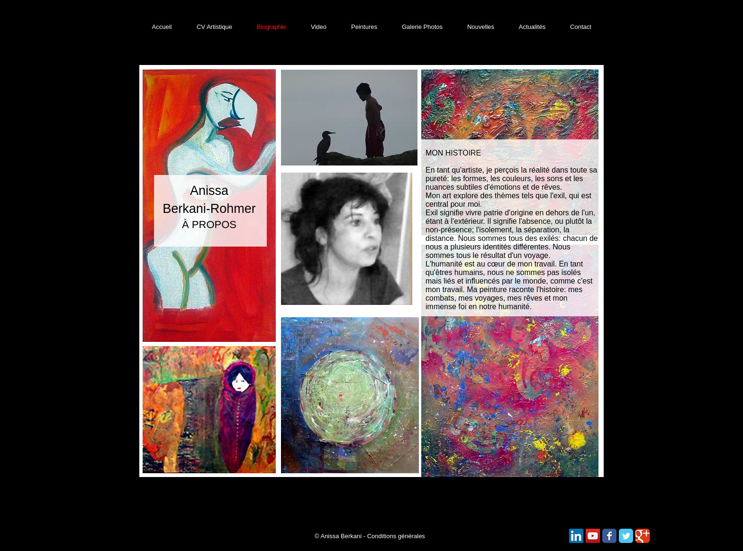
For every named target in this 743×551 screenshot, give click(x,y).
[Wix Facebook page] (609, 536)
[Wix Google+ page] (642, 536)
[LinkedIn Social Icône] (576, 536)
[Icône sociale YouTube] (593, 536)
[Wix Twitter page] (626, 536)
